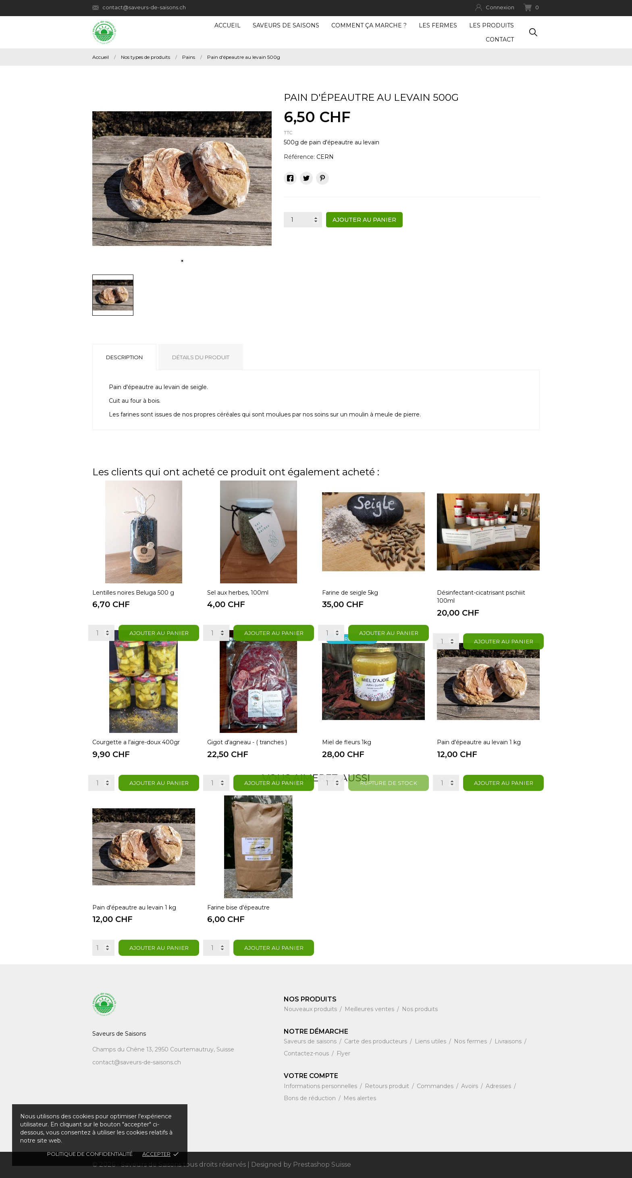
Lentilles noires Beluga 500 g (133, 592)
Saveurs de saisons (311, 1041)
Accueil (227, 25)
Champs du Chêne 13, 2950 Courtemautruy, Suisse (163, 1049)
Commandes (436, 1086)
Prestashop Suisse (322, 1164)
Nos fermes (471, 1041)
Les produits (491, 25)
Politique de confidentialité (90, 1154)
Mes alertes (359, 1098)
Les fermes (438, 25)
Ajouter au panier (364, 219)
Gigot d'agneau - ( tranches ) (247, 742)
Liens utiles (431, 1041)
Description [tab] (124, 357)
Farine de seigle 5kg (350, 592)
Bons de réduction (310, 1098)
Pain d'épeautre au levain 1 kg (479, 742)
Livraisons (509, 1041)
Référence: (299, 156)
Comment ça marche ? (369, 25)
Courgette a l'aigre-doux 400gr (136, 742)
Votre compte (311, 1076)
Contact (500, 39)
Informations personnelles (321, 1086)
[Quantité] (303, 219)
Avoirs (470, 1086)
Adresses (499, 1086)
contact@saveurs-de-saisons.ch (139, 7)
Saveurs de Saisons (286, 25)
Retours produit (388, 1086)
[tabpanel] (182, 178)
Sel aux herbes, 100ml (237, 592)
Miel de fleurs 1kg (346, 742)
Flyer (343, 1053)
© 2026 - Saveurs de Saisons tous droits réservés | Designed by (192, 1164)
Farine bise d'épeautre (238, 907)
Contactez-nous (307, 1053)
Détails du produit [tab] (200, 357)
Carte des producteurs (376, 1041)
